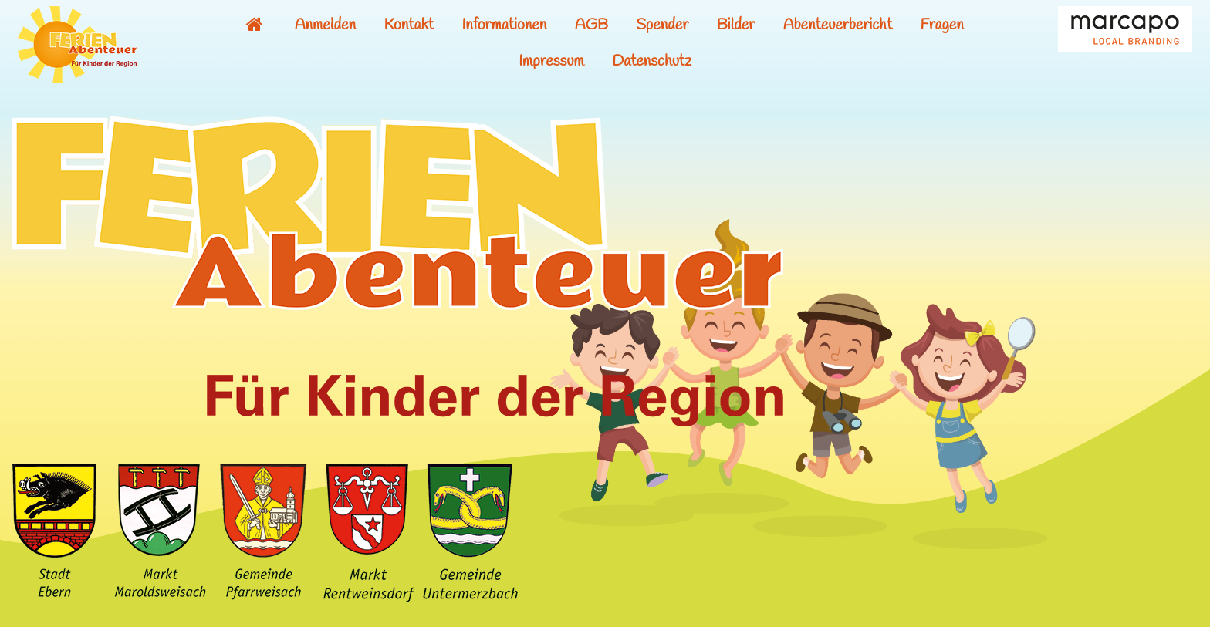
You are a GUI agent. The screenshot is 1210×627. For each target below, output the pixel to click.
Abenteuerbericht (837, 25)
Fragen (942, 25)
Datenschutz (651, 61)
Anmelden (325, 25)
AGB (591, 25)
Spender (662, 25)
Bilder (736, 25)
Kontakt (409, 25)
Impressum (551, 61)
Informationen (504, 25)
